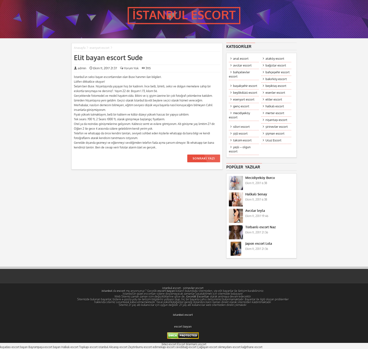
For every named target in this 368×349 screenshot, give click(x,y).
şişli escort (240, 133)
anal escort (241, 58)
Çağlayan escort (207, 347)
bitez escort (169, 344)
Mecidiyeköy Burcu (260, 178)
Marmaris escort (196, 344)
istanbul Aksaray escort (112, 347)
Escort (181, 344)
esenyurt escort (99, 48)
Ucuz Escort (274, 140)
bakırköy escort (276, 79)
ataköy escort (275, 58)
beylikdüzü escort (245, 92)
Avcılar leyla (255, 211)
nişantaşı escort (277, 120)
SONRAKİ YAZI (203, 158)
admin (81, 68)
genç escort (241, 106)
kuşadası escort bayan (14, 347)
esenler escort (275, 92)
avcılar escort (242, 65)
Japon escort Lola (258, 243)
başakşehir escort (245, 86)
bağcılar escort (276, 65)
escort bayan (183, 327)
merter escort (275, 113)
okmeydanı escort (229, 347)
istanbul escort (171, 288)
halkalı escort (275, 106)
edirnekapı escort (164, 347)
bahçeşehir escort (278, 72)
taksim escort (242, 140)
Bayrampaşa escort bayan (44, 347)
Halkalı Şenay (256, 194)
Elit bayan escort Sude (108, 58)
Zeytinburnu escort (140, 347)
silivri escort (241, 126)
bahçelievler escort (239, 74)
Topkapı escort (88, 347)
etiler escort (274, 99)
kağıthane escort (251, 347)
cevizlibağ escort (185, 347)
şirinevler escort (277, 126)
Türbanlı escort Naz (260, 227)
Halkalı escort (69, 347)
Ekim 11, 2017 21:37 (103, 68)
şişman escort (275, 133)
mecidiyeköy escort (239, 115)
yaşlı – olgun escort (240, 149)
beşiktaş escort (276, 86)
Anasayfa (79, 48)
